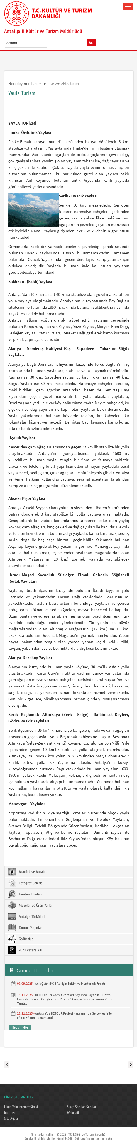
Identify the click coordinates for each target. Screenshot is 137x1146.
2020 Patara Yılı (25, 950)
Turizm (36, 83)
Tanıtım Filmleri (25, 894)
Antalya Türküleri (26, 916)
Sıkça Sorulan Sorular (81, 1107)
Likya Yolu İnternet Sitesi (21, 1107)
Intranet (9, 1113)
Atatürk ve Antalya (27, 872)
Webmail (73, 1113)
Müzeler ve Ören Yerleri (30, 905)
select (48, 43)
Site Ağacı (11, 1119)
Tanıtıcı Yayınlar (25, 928)
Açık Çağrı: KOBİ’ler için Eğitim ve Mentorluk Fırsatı (70, 983)
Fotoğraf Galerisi (25, 883)
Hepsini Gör (20, 1027)
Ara (91, 42)
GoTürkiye (20, 939)
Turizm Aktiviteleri (64, 83)
